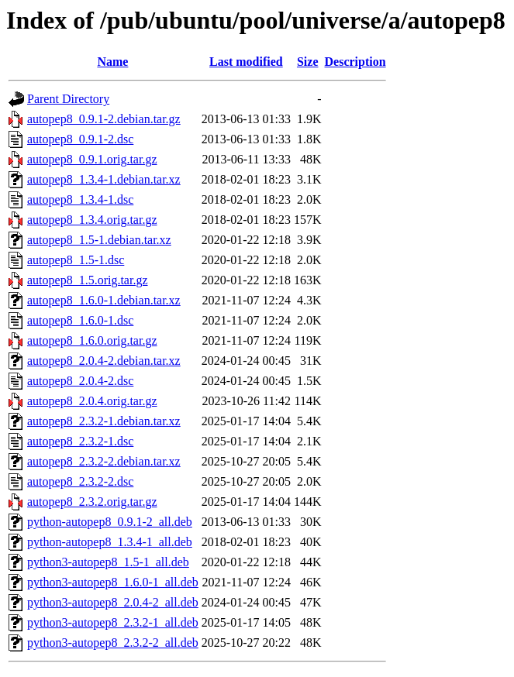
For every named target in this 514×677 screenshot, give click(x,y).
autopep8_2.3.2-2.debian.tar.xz (104, 461)
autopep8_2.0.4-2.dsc (80, 380)
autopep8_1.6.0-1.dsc (80, 320)
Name (112, 61)
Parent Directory (68, 98)
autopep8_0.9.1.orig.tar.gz (92, 159)
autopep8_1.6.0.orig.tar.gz (92, 340)
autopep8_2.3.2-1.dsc (80, 441)
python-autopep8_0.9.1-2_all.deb (109, 521)
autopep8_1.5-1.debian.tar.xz (99, 239)
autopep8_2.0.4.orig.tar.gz (92, 400)
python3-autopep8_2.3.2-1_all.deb (112, 622)
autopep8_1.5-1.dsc (75, 259)
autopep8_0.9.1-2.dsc (80, 139)
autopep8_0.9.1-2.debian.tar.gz (104, 118)
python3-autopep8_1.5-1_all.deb (108, 562)
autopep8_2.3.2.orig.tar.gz (92, 501)
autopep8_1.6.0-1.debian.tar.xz (104, 300)
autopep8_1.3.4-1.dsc (80, 199)
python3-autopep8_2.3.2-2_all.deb (112, 642)
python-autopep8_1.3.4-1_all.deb (109, 541)
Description (355, 61)
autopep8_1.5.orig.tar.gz (87, 280)
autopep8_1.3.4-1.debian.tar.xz (104, 179)
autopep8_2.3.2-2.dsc (80, 481)
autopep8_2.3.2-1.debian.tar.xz (104, 421)
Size (308, 61)
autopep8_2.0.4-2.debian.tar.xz (104, 360)
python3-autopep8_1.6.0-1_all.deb (112, 582)
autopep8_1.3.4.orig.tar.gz (92, 219)
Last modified (246, 61)
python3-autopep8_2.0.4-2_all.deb (112, 602)
